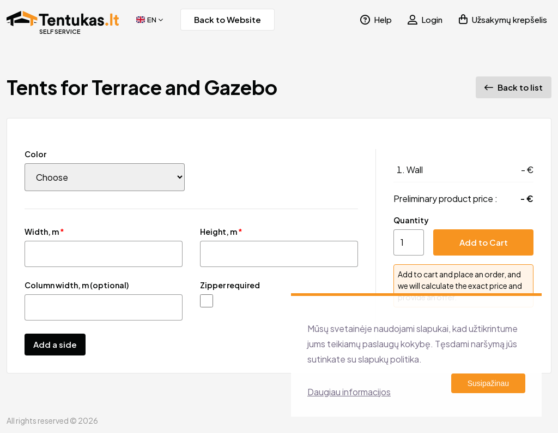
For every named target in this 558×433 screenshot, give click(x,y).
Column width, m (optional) (77, 285)
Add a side (55, 344)
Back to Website (227, 19)
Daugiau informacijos (349, 392)
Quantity (411, 220)
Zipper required (230, 285)
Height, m (221, 231)
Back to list (513, 87)
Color (35, 154)
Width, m (44, 231)
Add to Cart (483, 242)
